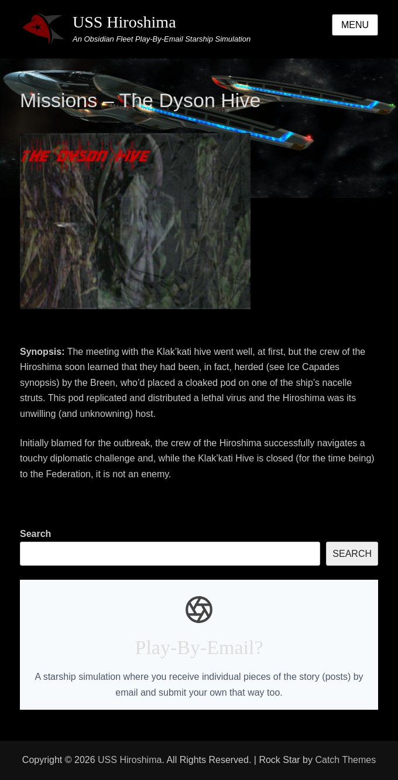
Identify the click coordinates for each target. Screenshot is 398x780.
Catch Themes (345, 760)
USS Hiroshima (124, 22)
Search (35, 534)
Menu (355, 25)
